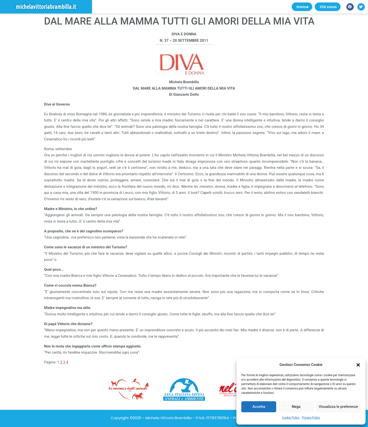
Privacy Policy (311, 417)
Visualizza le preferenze (338, 406)
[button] (358, 364)
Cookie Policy (291, 417)
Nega (296, 406)
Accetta (258, 406)
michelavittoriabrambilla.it (46, 6)
